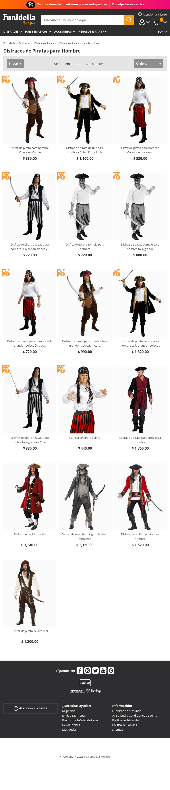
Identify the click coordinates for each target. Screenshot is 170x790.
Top (160, 31)
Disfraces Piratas (45, 43)
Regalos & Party (91, 31)
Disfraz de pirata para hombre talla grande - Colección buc (29, 343)
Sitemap (117, 729)
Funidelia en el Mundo (126, 711)
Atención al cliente (30, 708)
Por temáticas (36, 31)
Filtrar (13, 63)
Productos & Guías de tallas (80, 720)
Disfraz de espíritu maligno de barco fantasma (85, 536)
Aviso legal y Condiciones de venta (134, 716)
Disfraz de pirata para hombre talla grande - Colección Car (85, 343)
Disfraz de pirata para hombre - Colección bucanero (140, 150)
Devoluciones (71, 725)
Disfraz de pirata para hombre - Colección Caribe (30, 150)
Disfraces (10, 31)
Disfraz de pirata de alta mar (30, 631)
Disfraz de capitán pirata (30, 534)
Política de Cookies (124, 725)
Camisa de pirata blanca (84, 438)
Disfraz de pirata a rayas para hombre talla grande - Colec (30, 440)
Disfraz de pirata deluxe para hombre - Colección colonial (85, 150)
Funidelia (9, 43)
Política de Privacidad (126, 720)
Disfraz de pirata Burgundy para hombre (140, 440)
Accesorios (63, 31)
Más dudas (69, 729)
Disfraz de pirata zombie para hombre (85, 246)
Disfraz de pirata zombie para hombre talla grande (140, 246)
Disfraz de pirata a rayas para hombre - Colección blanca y (29, 246)
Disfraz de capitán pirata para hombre (140, 536)
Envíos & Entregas (74, 716)
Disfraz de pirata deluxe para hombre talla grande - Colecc (140, 343)
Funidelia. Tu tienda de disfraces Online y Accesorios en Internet (19, 19)
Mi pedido (68, 711)
